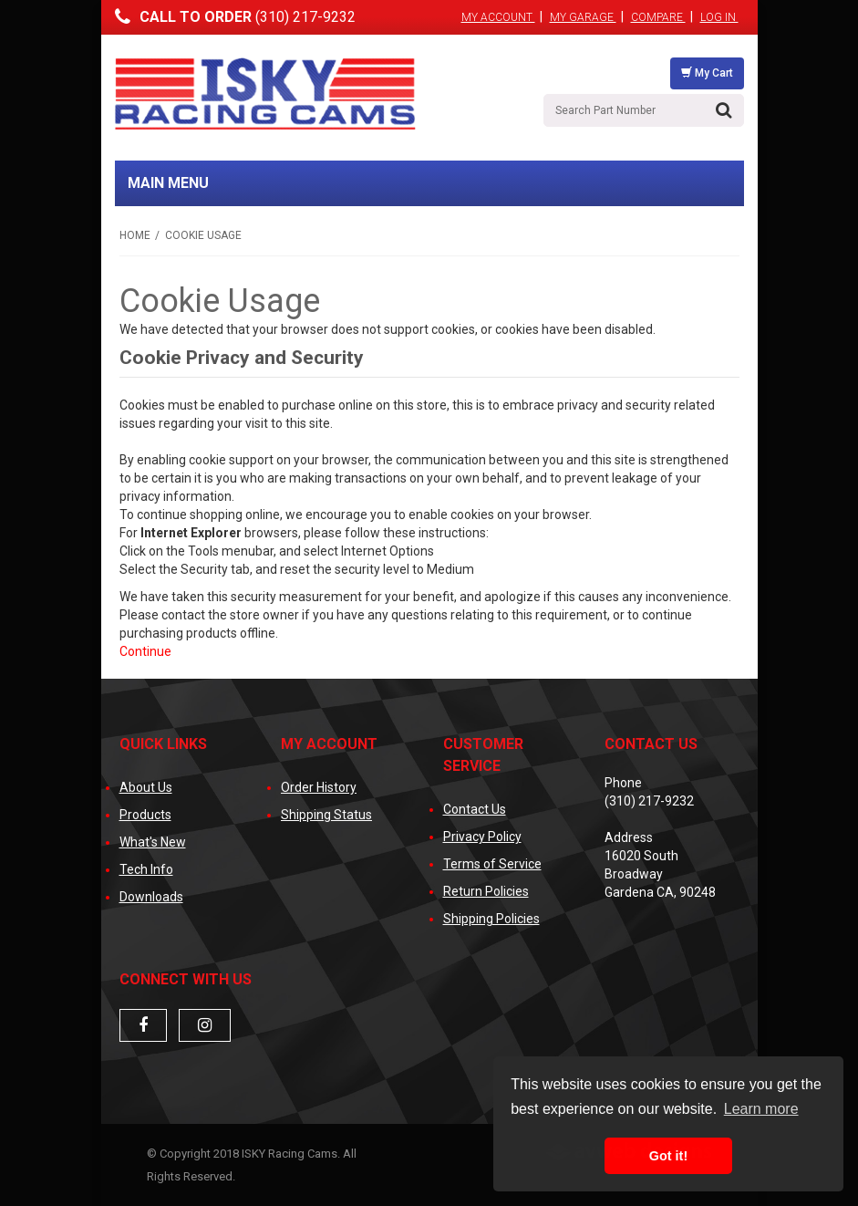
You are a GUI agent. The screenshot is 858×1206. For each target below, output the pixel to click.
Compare (658, 17)
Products (145, 814)
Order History (319, 787)
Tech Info (146, 869)
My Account (498, 17)
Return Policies (486, 891)
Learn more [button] (761, 1109)
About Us (145, 787)
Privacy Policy (482, 836)
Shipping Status (326, 814)
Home (134, 235)
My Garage (583, 17)
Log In (719, 17)
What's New (152, 842)
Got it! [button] (668, 1156)
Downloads (151, 896)
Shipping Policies (491, 918)
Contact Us (474, 809)
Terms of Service (492, 864)
